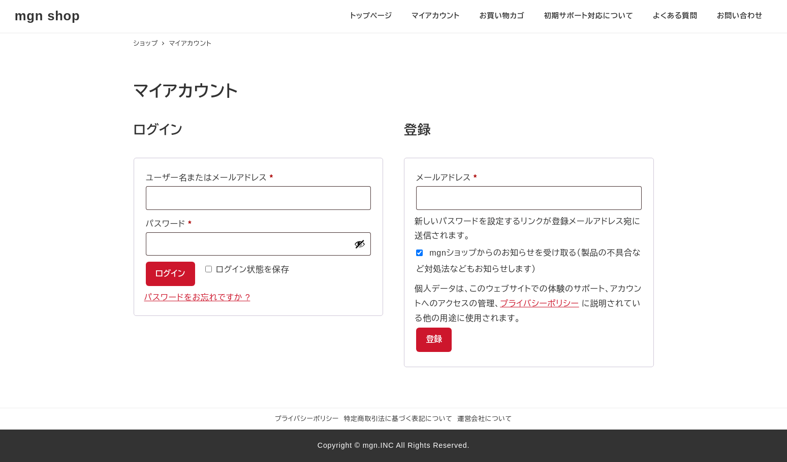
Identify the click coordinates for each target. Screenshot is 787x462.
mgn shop (47, 16)
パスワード (173, 224)
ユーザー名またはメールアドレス (213, 178)
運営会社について (484, 418)
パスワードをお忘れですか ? (197, 297)
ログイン (170, 273)
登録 (434, 339)
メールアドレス (450, 178)
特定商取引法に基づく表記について (398, 418)
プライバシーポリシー (539, 303)
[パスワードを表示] (359, 244)
